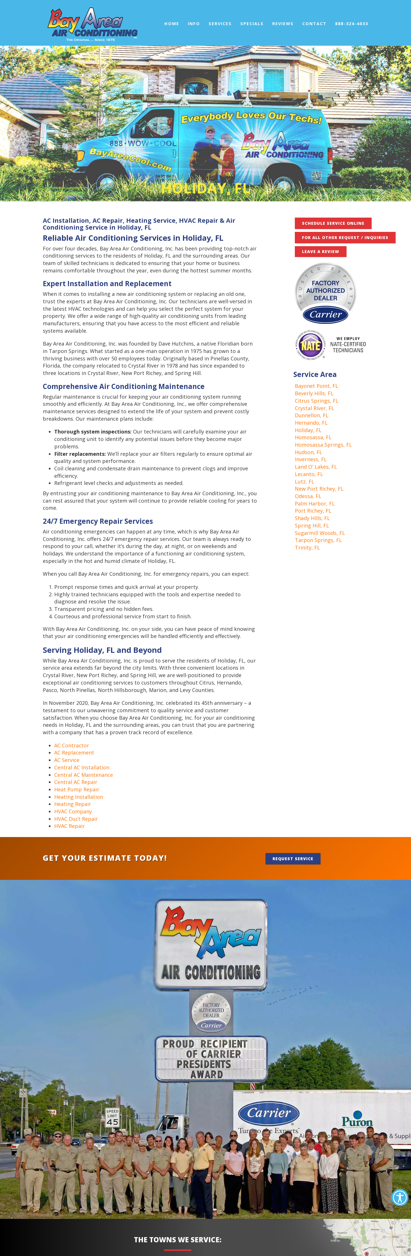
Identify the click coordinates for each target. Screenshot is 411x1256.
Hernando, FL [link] (311, 422)
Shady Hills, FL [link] (312, 518)
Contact (314, 23)
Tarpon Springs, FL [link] (318, 540)
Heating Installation (78, 796)
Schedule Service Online (333, 223)
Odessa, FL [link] (308, 496)
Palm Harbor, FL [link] (315, 503)
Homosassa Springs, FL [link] (323, 444)
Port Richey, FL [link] (313, 510)
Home (171, 23)
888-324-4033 (351, 23)
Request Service (293, 858)
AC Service (66, 760)
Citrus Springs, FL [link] (317, 400)
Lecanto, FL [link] (309, 474)
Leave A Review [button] (320, 251)
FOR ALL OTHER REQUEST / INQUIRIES (345, 237)
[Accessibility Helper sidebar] (399, 1197)
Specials (252, 23)
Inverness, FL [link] (311, 459)
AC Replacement (74, 752)
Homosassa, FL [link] (313, 437)
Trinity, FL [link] (307, 547)
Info (194, 23)
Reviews (283, 23)
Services (220, 23)
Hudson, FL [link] (308, 452)
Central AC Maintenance (83, 774)
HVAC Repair (69, 825)
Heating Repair (72, 803)
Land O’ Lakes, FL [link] (316, 466)
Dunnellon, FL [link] (312, 415)
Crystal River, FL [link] (314, 408)
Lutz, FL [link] (304, 481)
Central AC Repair (75, 782)
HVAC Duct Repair (76, 818)
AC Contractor (71, 745)
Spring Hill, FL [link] (312, 525)
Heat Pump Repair (76, 789)
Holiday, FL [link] (308, 430)
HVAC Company (73, 811)
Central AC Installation (81, 767)
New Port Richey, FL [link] (319, 488)
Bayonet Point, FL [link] (316, 385)
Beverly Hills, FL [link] (314, 393)
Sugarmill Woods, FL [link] (320, 532)
